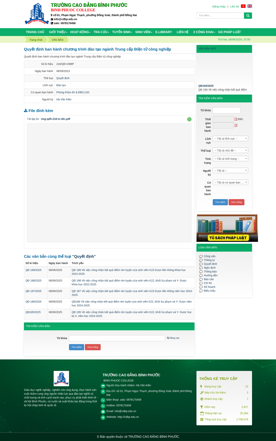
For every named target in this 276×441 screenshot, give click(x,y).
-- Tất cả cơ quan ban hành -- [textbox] (231, 182)
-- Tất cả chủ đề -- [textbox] (225, 150)
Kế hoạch (209, 286)
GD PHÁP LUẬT (229, 32)
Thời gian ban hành (208, 125)
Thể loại (206, 150)
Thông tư (209, 260)
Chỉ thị (208, 283)
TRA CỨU (100, 32)
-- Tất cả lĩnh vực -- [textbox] (225, 138)
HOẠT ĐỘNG (79, 32)
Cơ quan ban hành (208, 188)
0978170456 (123, 405)
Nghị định (210, 267)
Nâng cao (173, 338)
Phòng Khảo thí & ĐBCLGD (72, 92)
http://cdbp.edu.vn (128, 416)
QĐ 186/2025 (33, 301)
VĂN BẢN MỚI (207, 48)
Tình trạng (207, 160)
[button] (189, 119)
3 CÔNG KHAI (203, 32)
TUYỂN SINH (121, 32)
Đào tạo (61, 85)
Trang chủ (35, 32)
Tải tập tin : (48, 118)
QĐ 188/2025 (33, 280)
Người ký (207, 172)
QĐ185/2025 (33, 312)
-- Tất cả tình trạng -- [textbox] (226, 158)
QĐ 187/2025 (33, 291)
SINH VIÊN (142, 32)
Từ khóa (62, 338)
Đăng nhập (219, 6)
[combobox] (230, 138)
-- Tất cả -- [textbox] (220, 170)
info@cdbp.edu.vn (125, 411)
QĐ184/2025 (206, 90)
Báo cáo (209, 279)
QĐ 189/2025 (33, 270)
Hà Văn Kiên (63, 99)
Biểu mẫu (209, 290)
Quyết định (63, 78)
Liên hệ (234, 6)
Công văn (209, 256)
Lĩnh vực (208, 140)
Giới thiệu (57, 32)
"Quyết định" (84, 256)
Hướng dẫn (211, 275)
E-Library (163, 32)
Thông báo (210, 271)
